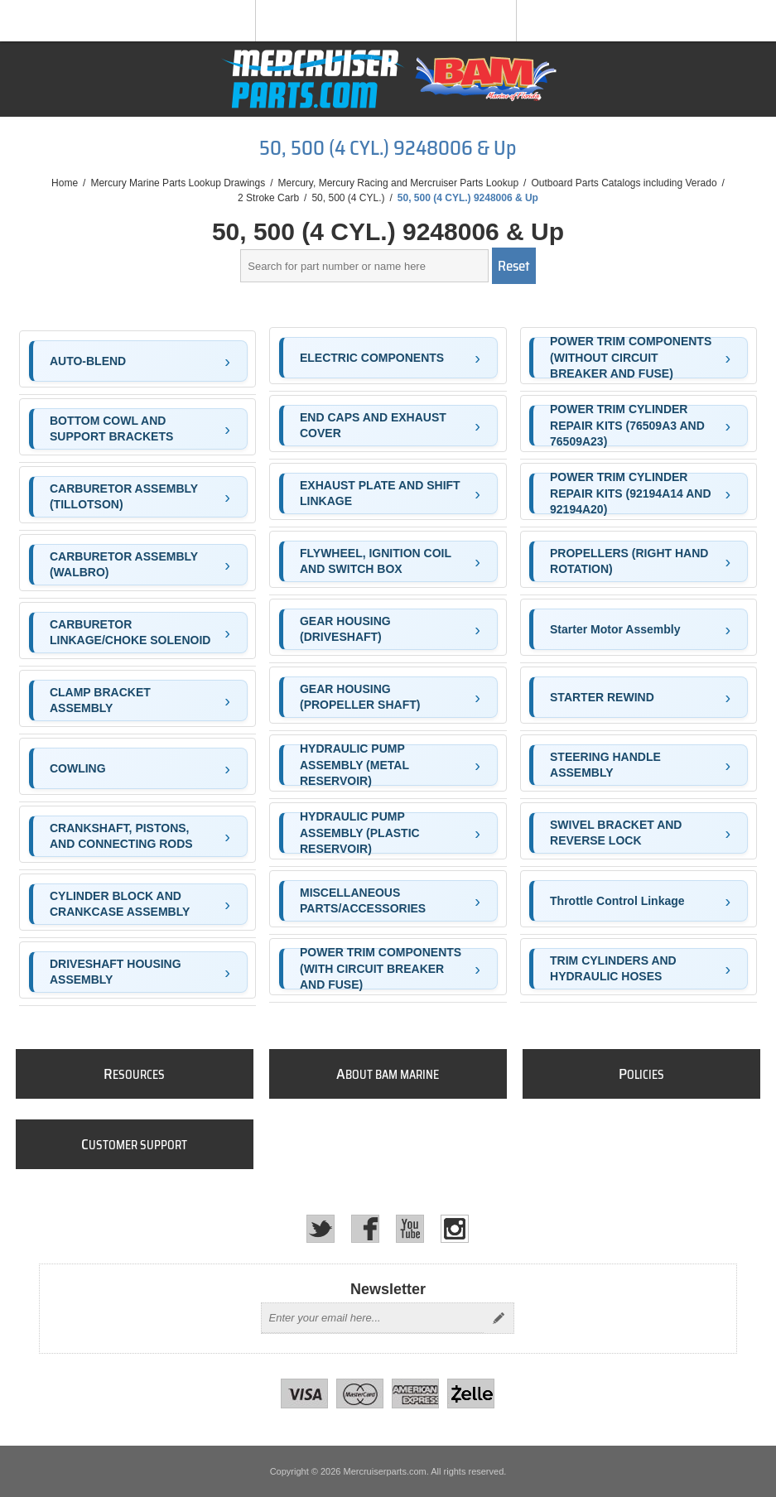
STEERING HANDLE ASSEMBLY (605, 765)
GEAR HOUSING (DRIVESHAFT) (345, 629)
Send (498, 1318)
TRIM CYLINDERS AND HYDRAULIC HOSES (613, 969)
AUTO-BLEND (88, 361)
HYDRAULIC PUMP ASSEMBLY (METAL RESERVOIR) (354, 765)
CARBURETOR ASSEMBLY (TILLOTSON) (124, 497)
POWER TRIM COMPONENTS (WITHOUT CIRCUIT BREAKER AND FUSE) (630, 357)
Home (64, 183)
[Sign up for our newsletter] (373, 1318)
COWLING (78, 768)
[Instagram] (454, 1228)
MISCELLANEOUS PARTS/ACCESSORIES (363, 901)
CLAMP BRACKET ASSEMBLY (100, 700)
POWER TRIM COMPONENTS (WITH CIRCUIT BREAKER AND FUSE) (380, 968)
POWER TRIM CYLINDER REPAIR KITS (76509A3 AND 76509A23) (627, 425)
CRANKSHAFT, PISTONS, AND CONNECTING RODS (121, 836)
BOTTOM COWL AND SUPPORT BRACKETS (111, 429)
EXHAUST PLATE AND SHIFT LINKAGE (380, 493)
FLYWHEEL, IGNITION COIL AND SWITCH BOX (375, 561)
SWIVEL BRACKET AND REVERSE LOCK (616, 833)
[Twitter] (320, 1228)
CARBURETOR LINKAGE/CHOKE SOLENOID (130, 632)
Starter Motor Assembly (615, 629)
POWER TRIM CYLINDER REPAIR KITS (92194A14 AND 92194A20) (630, 493)
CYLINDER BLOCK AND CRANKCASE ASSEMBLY (120, 904)
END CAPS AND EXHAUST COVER (373, 425)
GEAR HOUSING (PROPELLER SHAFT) (360, 697)
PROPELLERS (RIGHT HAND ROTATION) (629, 561)
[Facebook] (365, 1228)
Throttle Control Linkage (617, 900)
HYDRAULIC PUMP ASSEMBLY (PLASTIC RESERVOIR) (360, 833)
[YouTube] (410, 1228)
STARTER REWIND (602, 697)
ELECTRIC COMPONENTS (372, 357)
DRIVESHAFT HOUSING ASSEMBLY (115, 972)
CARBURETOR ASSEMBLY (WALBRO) (124, 565)
